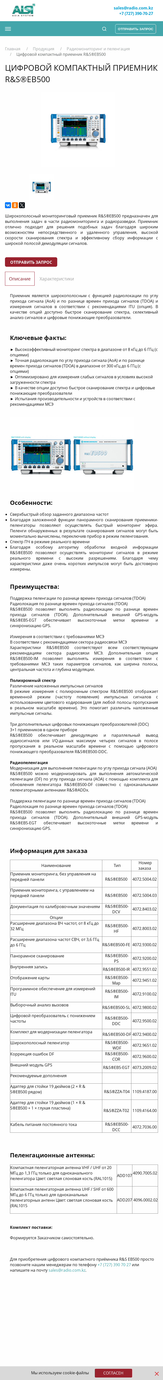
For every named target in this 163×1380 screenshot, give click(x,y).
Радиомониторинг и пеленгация (98, 49)
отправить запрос (135, 29)
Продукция (43, 49)
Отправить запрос (31, 262)
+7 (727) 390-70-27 (136, 13)
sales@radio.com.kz (133, 8)
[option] (78, 129)
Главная (12, 49)
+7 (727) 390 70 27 (114, 1264)
